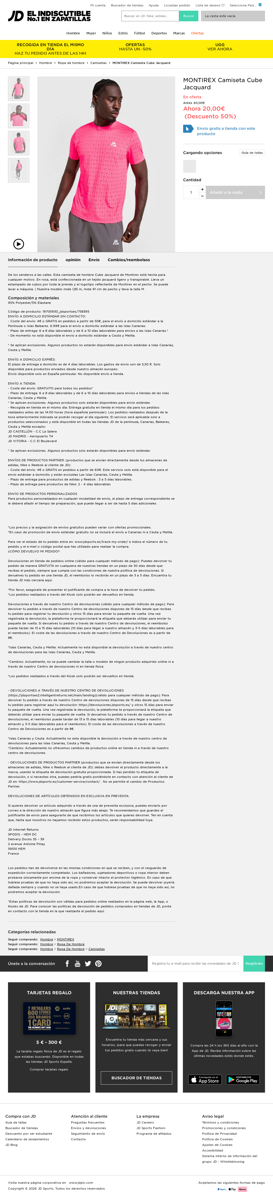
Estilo (123, 33)
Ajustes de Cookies (217, 1145)
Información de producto (33, 260)
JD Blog (11, 1145)
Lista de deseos (208, 5)
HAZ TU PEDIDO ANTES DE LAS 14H (50, 49)
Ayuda (154, 5)
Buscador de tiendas (127, 5)
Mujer (91, 33)
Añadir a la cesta (226, 192)
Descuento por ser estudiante (28, 1134)
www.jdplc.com (80, 1183)
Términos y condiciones (220, 1122)
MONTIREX (65, 939)
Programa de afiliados (153, 1134)
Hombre (73, 33)
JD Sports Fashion (150, 1128)
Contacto (78, 1139)
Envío (94, 260)
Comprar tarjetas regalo (49, 1069)
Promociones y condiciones (224, 1128)
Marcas (179, 33)
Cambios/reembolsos (129, 260)
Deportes (159, 33)
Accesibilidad (212, 1150)
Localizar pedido (177, 5)
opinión (73, 260)
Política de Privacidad (219, 1134)
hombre (46, 939)
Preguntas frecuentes (88, 1122)
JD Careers (145, 1122)
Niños (107, 33)
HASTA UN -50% (135, 47)
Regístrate (254, 963)
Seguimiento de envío (88, 1134)
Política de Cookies (217, 1139)
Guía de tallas (252, 153)
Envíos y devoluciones (88, 1128)
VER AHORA (220, 47)
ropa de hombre (71, 944)
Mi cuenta (98, 5)
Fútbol (139, 33)
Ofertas (197, 33)
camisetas (97, 949)
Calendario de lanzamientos (27, 1139)
